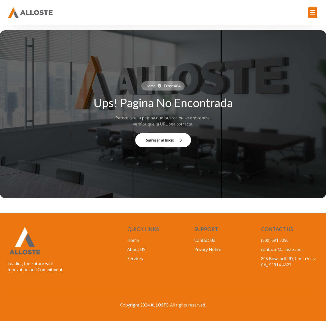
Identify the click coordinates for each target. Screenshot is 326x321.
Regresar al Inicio (163, 140)
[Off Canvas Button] (312, 12)
